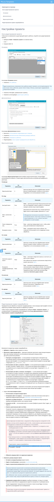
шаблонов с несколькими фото (33, 397)
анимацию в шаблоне (15, 137)
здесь (46, 192)
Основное (5, 13)
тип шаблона (12, 82)
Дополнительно (7, 16)
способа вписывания (31, 462)
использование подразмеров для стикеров (20, 133)
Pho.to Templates (7, 2)
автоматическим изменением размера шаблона (22, 135)
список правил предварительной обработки (23, 139)
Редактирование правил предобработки (13, 22)
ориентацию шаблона (23, 94)
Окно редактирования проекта (10, 9)
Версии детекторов (8, 19)
